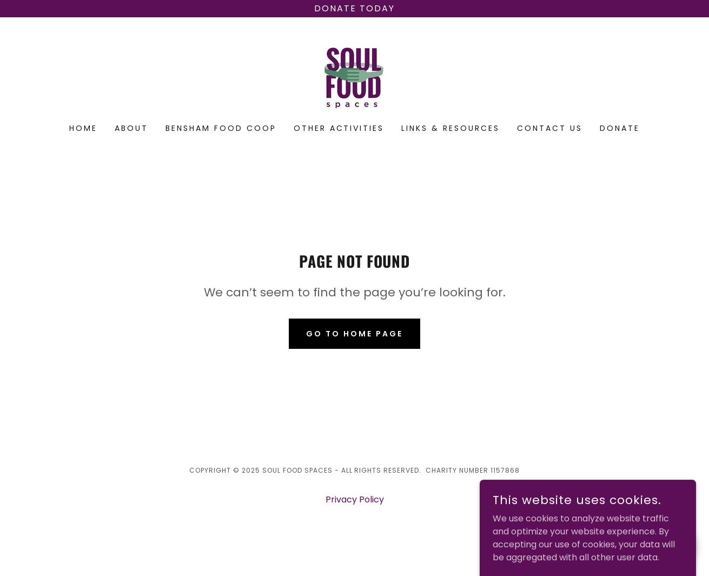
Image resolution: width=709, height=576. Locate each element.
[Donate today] (354, 8)
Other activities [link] (339, 128)
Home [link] (83, 128)
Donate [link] (620, 128)
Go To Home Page (354, 333)
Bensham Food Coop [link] (220, 128)
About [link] (131, 128)
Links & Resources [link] (450, 128)
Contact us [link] (549, 128)
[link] (354, 77)
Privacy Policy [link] (355, 499)
